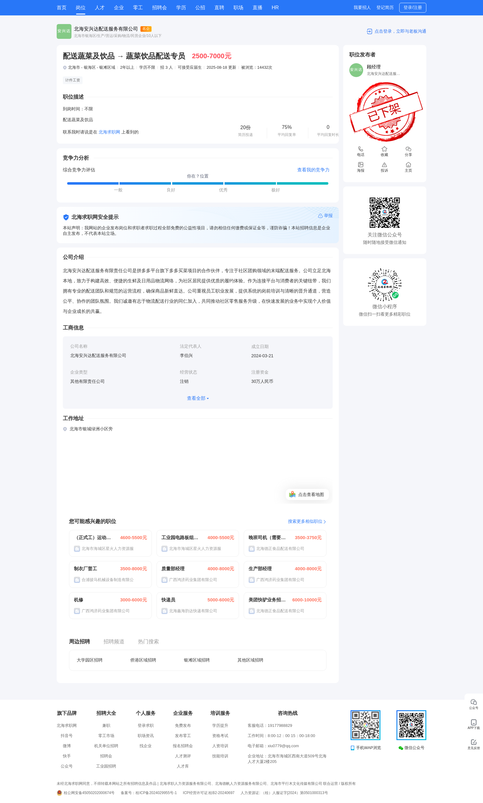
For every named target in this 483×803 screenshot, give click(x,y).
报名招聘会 (183, 746)
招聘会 (159, 7)
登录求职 (146, 725)
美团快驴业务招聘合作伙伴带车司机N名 (267, 599)
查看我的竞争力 (313, 169)
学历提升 (220, 725)
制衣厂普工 (85, 568)
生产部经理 (260, 568)
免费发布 (183, 725)
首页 (62, 7)
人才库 (183, 766)
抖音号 (67, 735)
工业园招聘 (106, 766)
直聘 (219, 7)
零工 (138, 7)
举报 (328, 215)
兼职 (106, 725)
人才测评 (183, 756)
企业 (119, 7)
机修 (78, 599)
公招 (200, 7)
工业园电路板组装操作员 (180, 537)
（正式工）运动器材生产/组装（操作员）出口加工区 (93, 537)
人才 (100, 7)
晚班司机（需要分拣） (267, 537)
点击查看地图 (311, 494)
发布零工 (183, 735)
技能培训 (220, 756)
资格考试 (220, 735)
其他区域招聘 (250, 660)
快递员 (168, 599)
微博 (67, 746)
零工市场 (106, 735)
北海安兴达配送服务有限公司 (106, 28)
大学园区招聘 (90, 660)
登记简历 (385, 7)
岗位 (81, 7)
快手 (67, 756)
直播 (257, 7)
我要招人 (362, 7)
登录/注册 (413, 7)
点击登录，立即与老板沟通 (400, 31)
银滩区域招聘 (197, 660)
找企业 (146, 746)
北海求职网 (67, 725)
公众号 (67, 766)
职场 (238, 7)
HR (275, 7)
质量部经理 (173, 568)
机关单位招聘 (106, 746)
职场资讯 (146, 735)
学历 (181, 7)
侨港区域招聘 (143, 660)
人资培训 (220, 746)
